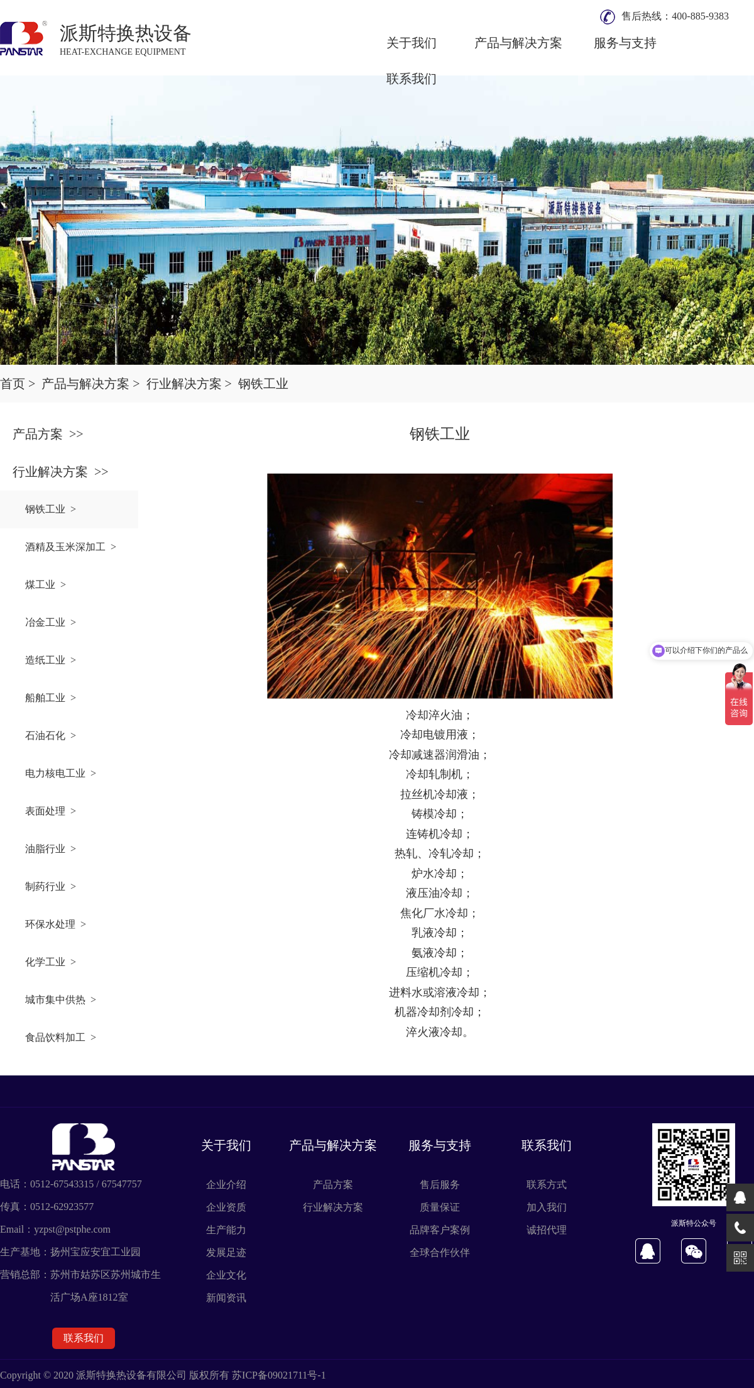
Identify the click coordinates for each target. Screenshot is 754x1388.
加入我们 (547, 1207)
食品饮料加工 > (60, 1037)
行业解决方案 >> (61, 472)
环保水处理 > (55, 924)
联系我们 (411, 79)
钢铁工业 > (50, 509)
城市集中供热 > (60, 999)
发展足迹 (226, 1252)
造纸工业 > (50, 660)
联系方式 (547, 1184)
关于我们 (411, 43)
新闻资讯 (226, 1297)
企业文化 (226, 1275)
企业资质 (226, 1207)
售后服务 (440, 1184)
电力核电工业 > (60, 773)
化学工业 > (50, 962)
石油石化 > (50, 735)
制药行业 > (50, 886)
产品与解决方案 (518, 43)
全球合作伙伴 (440, 1252)
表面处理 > (50, 811)
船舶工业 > (50, 697)
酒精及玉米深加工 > (70, 546)
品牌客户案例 (440, 1229)
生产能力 (226, 1229)
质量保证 (440, 1207)
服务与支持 (625, 43)
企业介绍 (226, 1184)
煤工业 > (45, 584)
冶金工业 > (50, 622)
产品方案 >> (48, 434)
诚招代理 (547, 1229)
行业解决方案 (333, 1207)
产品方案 (333, 1184)
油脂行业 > (50, 848)
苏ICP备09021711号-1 (279, 1375)
